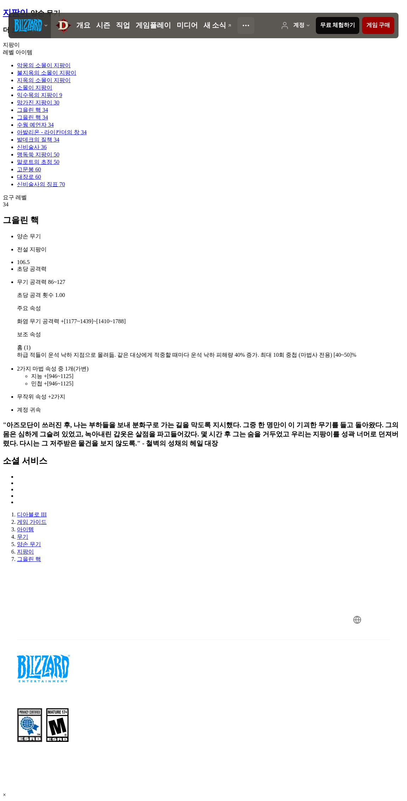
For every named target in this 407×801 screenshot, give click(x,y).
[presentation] (29, 25)
